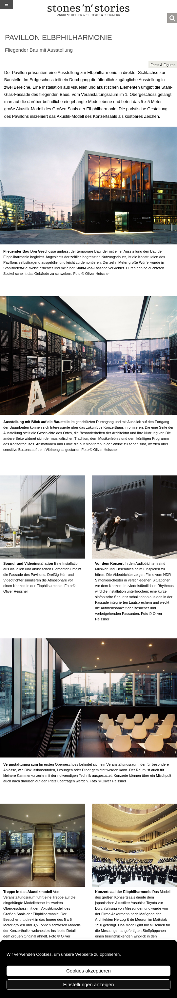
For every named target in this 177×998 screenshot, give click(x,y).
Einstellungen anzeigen (88, 984)
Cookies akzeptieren (88, 970)
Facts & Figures (162, 65)
